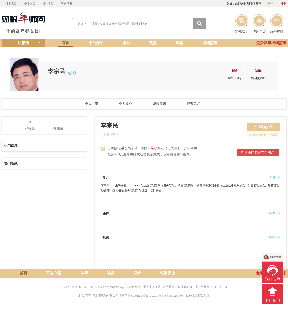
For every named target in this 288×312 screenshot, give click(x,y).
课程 (179, 43)
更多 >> (274, 213)
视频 (153, 43)
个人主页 (91, 104)
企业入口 (29, 3)
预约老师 (272, 279)
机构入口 (48, 3)
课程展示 (159, 104)
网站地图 (204, 295)
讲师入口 (11, 3)
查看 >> (274, 177)
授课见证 (193, 104)
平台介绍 (96, 43)
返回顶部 (272, 300)
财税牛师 (276, 257)
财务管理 (109, 134)
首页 (65, 43)
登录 (271, 3)
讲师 (126, 43)
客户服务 (66, 3)
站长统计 (191, 295)
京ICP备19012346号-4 (172, 295)
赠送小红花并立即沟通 (257, 152)
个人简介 (125, 104)
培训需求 (209, 43)
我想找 (23, 43)
